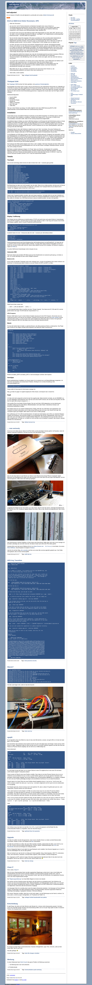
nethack (75, 52)
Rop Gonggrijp (74, 88)
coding (81, 46)
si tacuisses (74, 67)
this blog (73, 17)
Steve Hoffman (11, 547)
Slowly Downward (75, 98)
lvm (34, 829)
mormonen (80, 50)
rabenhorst (73, 89)
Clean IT (10, 866)
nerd (72, 52)
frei (73, 47)
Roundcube (10, 845)
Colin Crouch (23, 960)
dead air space (74, 79)
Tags (75, 42)
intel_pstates (55, 317)
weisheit (76, 59)
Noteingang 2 (74, 68)
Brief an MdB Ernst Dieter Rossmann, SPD (23, 21)
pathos (45, 896)
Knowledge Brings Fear (76, 87)
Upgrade (10, 836)
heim (26, 731)
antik (76, 46)
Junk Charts (74, 82)
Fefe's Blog (73, 84)
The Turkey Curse (75, 91)
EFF (72, 95)
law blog (73, 74)
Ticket (13, 246)
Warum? (10, 667)
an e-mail (24, 978)
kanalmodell (37, 896)
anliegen (72, 46)
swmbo (71, 56)
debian (71, 47)
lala (78, 49)
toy (77, 56)
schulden (36, 951)
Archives (71, 23)
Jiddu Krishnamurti (48, 15)
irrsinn (81, 48)
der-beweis (73, 69)
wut (79, 59)
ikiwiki (18, 983)
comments (12, 973)
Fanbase (32, 547)
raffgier (82, 53)
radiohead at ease (75, 99)
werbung (39, 968)
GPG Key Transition (14, 560)
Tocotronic (73, 103)
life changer (31, 951)
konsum (75, 49)
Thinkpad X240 (12, 81)
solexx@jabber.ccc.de (74, 123)
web (80, 57)
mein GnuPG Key (73, 113)
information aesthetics (76, 81)
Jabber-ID (71, 126)
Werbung (10, 958)
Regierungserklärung (15, 877)
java (72, 49)
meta (76, 50)
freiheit (31, 896)
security (74, 54)
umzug (31, 859)
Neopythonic (74, 76)
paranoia (29, 660)
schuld (71, 54)
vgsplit (9, 737)
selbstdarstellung (79, 54)
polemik (72, 53)
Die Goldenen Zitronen (76, 101)
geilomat (27, 829)
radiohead (78, 53)
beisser (79, 46)
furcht (31, 75)
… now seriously (13, 428)
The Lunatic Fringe (75, 85)
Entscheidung (12, 902)
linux (31, 829)
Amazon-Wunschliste (76, 133)
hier (33, 840)
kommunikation (29, 968)
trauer (79, 56)
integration (77, 47)
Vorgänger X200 (13, 84)
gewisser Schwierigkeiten (42, 84)
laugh (80, 49)
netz (78, 52)
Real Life (73, 73)
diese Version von (43, 546)
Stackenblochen (75, 77)
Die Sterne (73, 100)
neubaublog (74, 71)
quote (35, 968)
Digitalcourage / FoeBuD (77, 94)
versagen (78, 57)
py (74, 53)
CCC (72, 93)
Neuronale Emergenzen (76, 78)
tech (74, 56)
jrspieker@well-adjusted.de (75, 111)
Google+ (73, 132)
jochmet (73, 66)
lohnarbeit (72, 50)
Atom (8, 17)
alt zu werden (24, 550)
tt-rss (55, 843)
